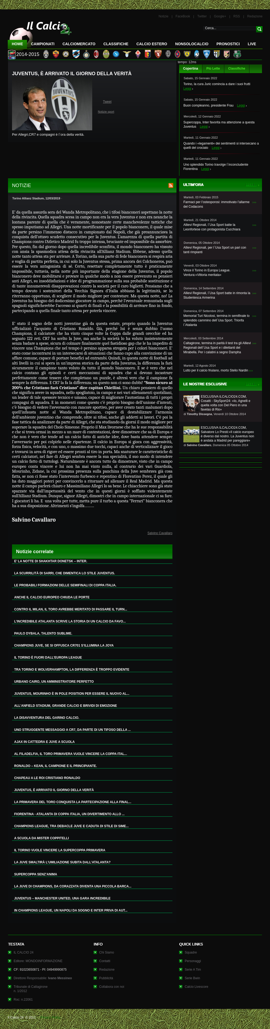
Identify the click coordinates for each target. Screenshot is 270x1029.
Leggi (187, 88)
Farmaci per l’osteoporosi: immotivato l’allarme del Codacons (216, 204)
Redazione (255, 16)
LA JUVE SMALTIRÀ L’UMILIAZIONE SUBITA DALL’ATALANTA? (62, 862)
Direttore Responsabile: (43, 978)
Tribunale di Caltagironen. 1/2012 (31, 989)
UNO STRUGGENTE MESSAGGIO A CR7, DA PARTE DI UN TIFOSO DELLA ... (72, 730)
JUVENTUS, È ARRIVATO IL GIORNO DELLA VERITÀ (54, 790)
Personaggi (193, 961)
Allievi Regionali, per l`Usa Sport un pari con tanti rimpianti (214, 250)
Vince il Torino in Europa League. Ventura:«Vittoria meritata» (206, 272)
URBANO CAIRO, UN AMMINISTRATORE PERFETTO (54, 682)
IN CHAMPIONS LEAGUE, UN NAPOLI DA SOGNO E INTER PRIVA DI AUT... (71, 910)
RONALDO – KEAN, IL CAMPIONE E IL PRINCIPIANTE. (55, 766)
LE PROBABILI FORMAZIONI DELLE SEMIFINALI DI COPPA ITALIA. (65, 585)
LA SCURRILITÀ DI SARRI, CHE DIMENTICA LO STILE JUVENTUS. (64, 573)
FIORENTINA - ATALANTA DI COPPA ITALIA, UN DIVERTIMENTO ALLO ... (69, 814)
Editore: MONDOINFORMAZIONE (38, 961)
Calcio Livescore (196, 987)
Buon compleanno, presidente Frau (208, 105)
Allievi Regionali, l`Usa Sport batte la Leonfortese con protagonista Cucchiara (211, 227)
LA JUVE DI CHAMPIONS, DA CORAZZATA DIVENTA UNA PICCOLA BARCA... (73, 886)
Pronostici (228, 44)
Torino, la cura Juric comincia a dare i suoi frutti (216, 84)
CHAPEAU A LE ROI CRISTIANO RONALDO (47, 778)
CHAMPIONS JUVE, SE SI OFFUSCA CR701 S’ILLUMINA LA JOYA (64, 645)
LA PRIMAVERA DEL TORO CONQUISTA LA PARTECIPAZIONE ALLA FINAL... (72, 802)
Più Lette (213, 68)
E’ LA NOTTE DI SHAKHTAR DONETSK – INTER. (50, 561)
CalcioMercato (79, 44)
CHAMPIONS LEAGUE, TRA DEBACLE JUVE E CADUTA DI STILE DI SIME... (71, 826)
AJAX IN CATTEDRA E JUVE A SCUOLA (44, 742)
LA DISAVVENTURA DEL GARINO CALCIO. (46, 718)
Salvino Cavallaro (160, 533)
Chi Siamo (106, 952)
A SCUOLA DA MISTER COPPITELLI (41, 838)
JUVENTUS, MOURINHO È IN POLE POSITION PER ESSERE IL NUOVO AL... (71, 694)
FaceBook (183, 16)
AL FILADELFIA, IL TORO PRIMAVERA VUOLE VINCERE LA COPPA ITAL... (70, 754)
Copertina (190, 68)
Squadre (191, 952)
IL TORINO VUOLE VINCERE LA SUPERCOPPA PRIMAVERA (59, 850)
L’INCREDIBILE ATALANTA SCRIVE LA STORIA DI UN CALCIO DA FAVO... (70, 621)
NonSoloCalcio (191, 44)
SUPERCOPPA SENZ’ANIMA (35, 874)
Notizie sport (106, 111)
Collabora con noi (111, 987)
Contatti (104, 961)
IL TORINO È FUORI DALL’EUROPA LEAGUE (48, 657)
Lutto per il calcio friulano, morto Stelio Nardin (215, 370)
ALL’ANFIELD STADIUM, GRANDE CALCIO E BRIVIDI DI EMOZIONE (65, 706)
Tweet (107, 102)
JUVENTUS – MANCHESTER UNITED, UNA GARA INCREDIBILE (62, 898)
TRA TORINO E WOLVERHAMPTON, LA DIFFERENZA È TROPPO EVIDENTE (71, 669)
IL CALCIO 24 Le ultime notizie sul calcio (40, 34)
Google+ (220, 16)
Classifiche (236, 68)
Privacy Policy (50, 1017)
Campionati (43, 44)
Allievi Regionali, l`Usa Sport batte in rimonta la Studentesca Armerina (216, 295)
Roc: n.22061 (23, 999)
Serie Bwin (192, 978)
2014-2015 (27, 54)
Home (17, 44)
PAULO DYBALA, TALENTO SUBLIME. (43, 633)
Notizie (163, 16)
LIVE (252, 44)
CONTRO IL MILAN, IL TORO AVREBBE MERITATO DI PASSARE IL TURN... (70, 609)
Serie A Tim (193, 969)
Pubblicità (106, 978)
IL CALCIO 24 (23, 952)
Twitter (202, 16)
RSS (236, 16)
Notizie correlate (34, 551)
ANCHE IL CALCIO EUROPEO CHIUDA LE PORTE (52, 597)
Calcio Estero (151, 44)
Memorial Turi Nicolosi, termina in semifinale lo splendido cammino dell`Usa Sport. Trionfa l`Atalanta (216, 320)
